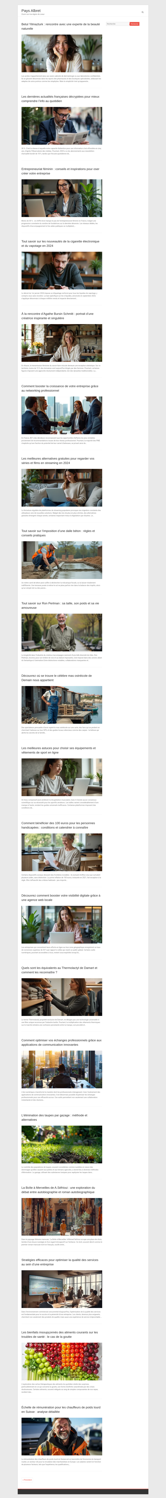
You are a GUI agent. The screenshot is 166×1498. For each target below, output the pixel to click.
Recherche (134, 24)
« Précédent (27, 1480)
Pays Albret (31, 11)
